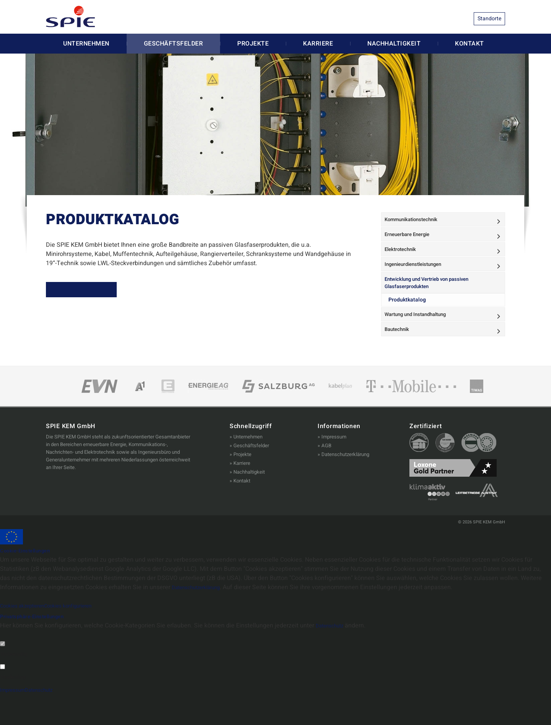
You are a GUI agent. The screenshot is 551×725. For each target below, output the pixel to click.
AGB (326, 476)
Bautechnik (400, 358)
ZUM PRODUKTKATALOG (94, 296)
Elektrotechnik (403, 263)
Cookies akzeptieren (27, 636)
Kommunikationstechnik (415, 225)
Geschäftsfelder (173, 47)
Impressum (333, 467)
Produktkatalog (407, 323)
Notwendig (14, 685)
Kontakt (469, 47)
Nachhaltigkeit (394, 47)
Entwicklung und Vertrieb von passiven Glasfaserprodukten (433, 304)
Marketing (13, 708)
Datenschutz (333, 656)
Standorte (489, 19)
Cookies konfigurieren (85, 636)
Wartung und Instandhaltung (420, 339)
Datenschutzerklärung (345, 485)
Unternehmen (86, 47)
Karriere (318, 47)
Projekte (253, 47)
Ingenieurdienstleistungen (418, 281)
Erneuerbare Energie (411, 244)
